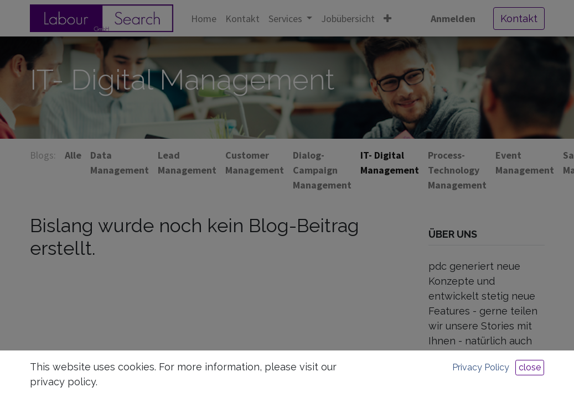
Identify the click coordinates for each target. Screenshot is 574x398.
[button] (387, 18)
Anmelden (453, 18)
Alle (73, 155)
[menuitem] (204, 18)
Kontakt (518, 18)
